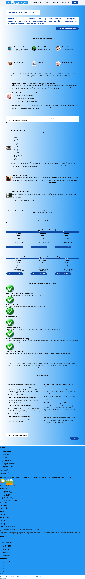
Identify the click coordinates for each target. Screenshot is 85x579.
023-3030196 (6, 495)
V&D (72, 177)
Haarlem (27, 477)
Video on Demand (32, 132)
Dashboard (9, 576)
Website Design (21, 576)
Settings (14, 576)
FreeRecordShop (52, 177)
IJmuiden (69, 477)
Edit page (3, 576)
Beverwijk (54, 477)
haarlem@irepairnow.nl (8, 497)
